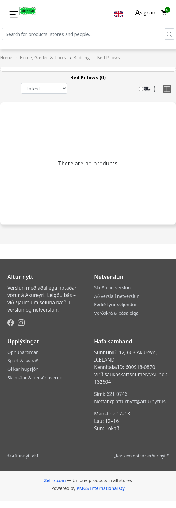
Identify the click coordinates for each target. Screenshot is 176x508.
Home (6, 57)
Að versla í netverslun (117, 296)
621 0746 (116, 394)
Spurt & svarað (23, 360)
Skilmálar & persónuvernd (35, 377)
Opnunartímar (22, 352)
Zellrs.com (55, 480)
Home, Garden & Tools (43, 57)
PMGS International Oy (101, 488)
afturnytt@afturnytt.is (141, 401)
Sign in (145, 12)
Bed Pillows (108, 57)
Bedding (82, 57)
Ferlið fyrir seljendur (115, 304)
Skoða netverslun (112, 287)
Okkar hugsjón (22, 369)
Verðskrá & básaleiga (116, 313)
